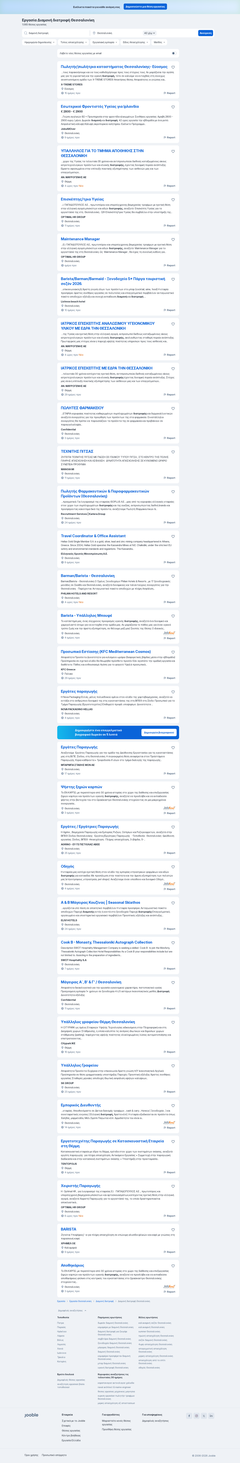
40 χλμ (150, 33)
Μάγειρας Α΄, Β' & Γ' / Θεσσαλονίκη (91, 982)
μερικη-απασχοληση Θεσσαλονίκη (156, 1356)
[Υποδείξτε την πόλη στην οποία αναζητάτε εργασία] (124, 33)
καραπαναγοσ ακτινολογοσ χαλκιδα (116, 1383)
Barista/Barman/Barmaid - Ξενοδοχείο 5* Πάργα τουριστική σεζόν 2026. (113, 281)
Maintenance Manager (80, 239)
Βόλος (60, 1340)
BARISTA (68, 1229)
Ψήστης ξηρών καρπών (81, 787)
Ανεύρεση (206, 33)
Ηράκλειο (61, 1331)
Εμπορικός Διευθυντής (81, 1105)
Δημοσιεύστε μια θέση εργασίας (145, 6)
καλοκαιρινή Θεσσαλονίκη (152, 1327)
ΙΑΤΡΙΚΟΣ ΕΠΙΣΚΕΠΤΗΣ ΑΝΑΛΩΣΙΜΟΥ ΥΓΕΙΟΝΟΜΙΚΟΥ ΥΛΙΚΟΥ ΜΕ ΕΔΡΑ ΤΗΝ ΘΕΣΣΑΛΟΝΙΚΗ (108, 326)
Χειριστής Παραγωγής (80, 1186)
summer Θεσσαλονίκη (149, 1331)
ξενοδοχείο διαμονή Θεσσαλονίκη (115, 1343)
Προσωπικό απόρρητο (54, 1455)
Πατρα (60, 1323)
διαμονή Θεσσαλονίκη (109, 1351)
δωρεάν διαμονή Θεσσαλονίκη (113, 1323)
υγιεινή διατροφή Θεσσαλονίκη (113, 1367)
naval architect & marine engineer (114, 1387)
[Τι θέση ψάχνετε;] (55, 33)
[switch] (174, 53)
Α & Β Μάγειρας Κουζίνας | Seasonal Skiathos (100, 902)
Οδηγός (67, 866)
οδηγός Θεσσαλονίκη (149, 1367)
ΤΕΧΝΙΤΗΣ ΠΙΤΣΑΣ (77, 451)
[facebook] (189, 1416)
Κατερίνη (61, 1361)
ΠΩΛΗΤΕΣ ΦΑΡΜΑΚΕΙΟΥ (82, 408)
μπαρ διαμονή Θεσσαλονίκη (112, 1363)
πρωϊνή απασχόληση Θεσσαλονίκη (156, 1335)
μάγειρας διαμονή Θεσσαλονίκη (113, 1347)
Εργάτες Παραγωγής (79, 747)
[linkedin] (211, 1416)
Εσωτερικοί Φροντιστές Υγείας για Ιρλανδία (100, 106)
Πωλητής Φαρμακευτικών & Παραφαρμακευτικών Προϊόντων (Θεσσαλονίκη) (105, 493)
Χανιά (60, 1348)
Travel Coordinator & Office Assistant (93, 536)
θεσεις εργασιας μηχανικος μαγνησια (116, 1391)
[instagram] (196, 1416)
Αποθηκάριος (72, 1265)
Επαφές (66, 1425)
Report (169, 93)
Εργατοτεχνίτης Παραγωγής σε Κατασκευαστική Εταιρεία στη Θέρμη (112, 1143)
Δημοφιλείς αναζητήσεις (72, 1310)
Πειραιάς (61, 1327)
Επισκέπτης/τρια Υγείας (82, 199)
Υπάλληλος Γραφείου (79, 1065)
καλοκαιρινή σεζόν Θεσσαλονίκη (155, 1323)
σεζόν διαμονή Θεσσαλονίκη (153, 1340)
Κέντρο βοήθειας (71, 1435)
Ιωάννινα (61, 1353)
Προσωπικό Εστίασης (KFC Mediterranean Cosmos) (106, 651)
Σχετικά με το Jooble (73, 1420)
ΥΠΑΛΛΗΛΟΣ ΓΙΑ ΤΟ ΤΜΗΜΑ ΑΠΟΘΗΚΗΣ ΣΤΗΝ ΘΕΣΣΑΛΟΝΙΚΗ (102, 153)
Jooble (212, 1455)
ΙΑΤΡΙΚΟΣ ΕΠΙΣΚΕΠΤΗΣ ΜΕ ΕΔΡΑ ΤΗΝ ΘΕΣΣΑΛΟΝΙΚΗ (106, 368)
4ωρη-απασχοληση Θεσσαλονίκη (155, 1344)
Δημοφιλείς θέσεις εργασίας (71, 1380)
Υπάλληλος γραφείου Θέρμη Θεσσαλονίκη (98, 1022)
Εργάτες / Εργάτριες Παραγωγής (90, 826)
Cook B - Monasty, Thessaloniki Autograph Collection (106, 942)
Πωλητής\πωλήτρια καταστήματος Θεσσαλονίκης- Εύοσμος (114, 66)
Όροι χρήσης (31, 1455)
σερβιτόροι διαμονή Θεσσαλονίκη (114, 1338)
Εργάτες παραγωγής (79, 691)
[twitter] (204, 1416)
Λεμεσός (61, 1344)
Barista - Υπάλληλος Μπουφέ (86, 615)
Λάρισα (60, 1335)
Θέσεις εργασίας (71, 1430)
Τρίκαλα (61, 1357)
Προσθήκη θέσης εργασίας (116, 1429)
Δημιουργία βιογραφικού (159, 732)
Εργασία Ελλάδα (71, 1440)
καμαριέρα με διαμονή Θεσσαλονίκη (115, 1327)
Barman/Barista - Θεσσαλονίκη (88, 575)
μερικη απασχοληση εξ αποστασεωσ (116, 1403)
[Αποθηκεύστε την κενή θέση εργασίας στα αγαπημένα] (173, 67)
